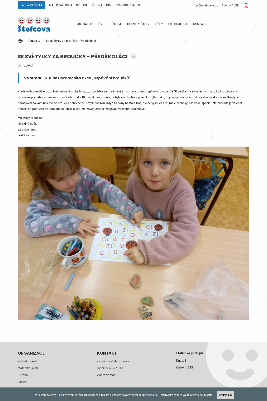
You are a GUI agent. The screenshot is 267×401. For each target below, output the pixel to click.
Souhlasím (225, 394)
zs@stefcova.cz (206, 5)
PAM (109, 5)
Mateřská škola (60, 5)
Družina (82, 5)
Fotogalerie (178, 24)
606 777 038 (230, 5)
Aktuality (85, 24)
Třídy (159, 24)
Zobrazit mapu (107, 375)
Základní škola (31, 5)
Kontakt (200, 24)
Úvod (102, 24)
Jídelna (97, 5)
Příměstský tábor (128, 5)
